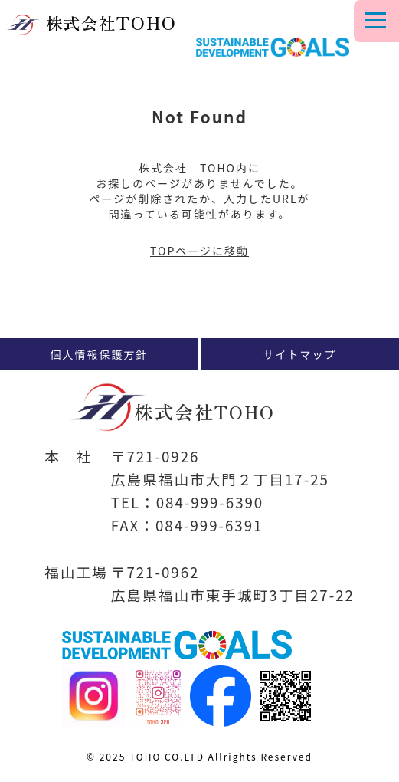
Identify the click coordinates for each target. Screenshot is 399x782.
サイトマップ (300, 354)
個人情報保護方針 (100, 354)
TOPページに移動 (199, 250)
